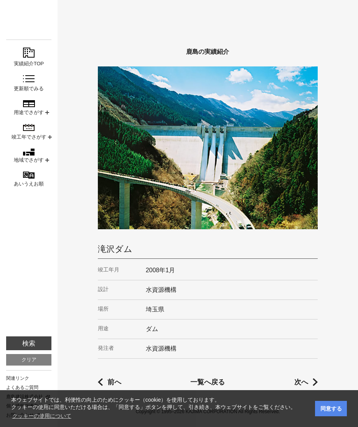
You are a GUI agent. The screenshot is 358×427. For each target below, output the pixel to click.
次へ (301, 382)
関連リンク (17, 378)
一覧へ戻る (207, 382)
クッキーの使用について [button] (41, 416)
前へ (114, 382)
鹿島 (29, 20)
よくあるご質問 (22, 387)
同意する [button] (331, 408)
